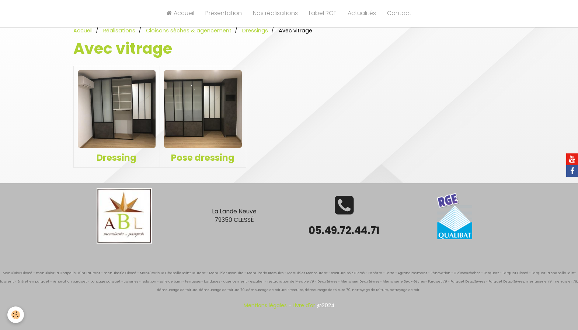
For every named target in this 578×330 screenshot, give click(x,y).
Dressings (255, 30)
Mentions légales (265, 305)
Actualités (362, 13)
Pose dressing (202, 158)
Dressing (116, 158)
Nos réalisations (275, 13)
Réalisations (119, 30)
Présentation (223, 13)
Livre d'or (304, 305)
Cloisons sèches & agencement (188, 30)
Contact (399, 13)
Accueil (180, 13)
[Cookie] (15, 314)
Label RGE (323, 13)
